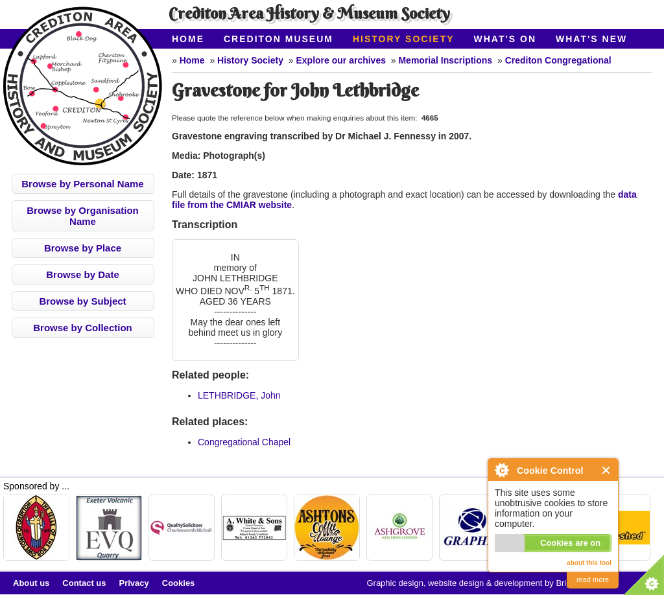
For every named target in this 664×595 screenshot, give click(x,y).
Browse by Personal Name (82, 183)
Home (188, 39)
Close (606, 470)
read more (592, 579)
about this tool (589, 562)
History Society (404, 39)
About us (31, 583)
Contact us (84, 583)
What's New (591, 39)
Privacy (134, 583)
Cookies (178, 583)
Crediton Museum (278, 39)
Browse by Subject (82, 301)
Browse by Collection (82, 327)
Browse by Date (82, 274)
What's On (505, 39)
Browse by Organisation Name (83, 216)
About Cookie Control (501, 470)
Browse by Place (82, 247)
